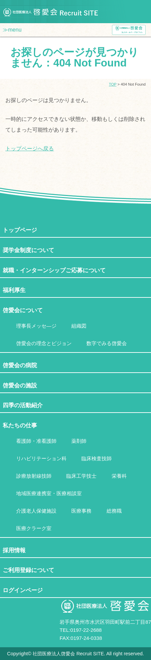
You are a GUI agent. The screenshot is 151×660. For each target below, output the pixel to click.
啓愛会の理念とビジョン (44, 343)
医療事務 (81, 511)
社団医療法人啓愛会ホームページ (129, 30)
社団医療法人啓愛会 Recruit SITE (50, 11)
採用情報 (14, 550)
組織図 (78, 326)
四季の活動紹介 (23, 405)
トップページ (20, 230)
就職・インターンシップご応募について (54, 270)
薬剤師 (78, 441)
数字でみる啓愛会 (106, 343)
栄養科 (119, 476)
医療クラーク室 (33, 528)
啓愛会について (23, 310)
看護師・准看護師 (36, 441)
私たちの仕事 (20, 425)
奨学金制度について (28, 250)
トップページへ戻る (29, 148)
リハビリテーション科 (41, 458)
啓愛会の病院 (20, 365)
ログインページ (23, 590)
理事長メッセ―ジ (36, 326)
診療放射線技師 (33, 476)
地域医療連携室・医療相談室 (49, 493)
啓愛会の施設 (20, 385)
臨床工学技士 (81, 476)
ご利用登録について (28, 570)
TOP (113, 84)
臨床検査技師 (96, 458)
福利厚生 (14, 290)
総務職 (114, 511)
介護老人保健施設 (36, 511)
